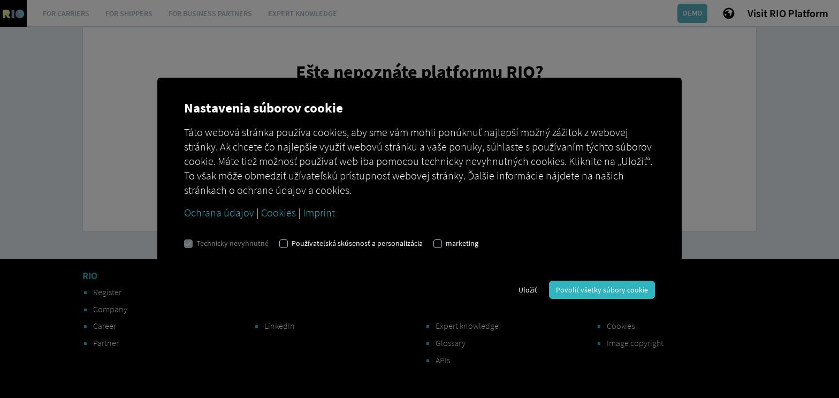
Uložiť (527, 290)
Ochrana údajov (219, 212)
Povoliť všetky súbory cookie (602, 290)
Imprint (319, 212)
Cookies (278, 212)
